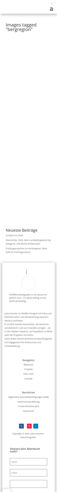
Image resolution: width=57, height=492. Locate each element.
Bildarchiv (28, 364)
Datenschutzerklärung (28, 401)
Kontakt (28, 378)
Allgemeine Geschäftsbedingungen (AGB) (28, 397)
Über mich (28, 373)
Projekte (28, 369)
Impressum (28, 411)
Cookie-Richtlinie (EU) (28, 406)
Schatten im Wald (14, 235)
